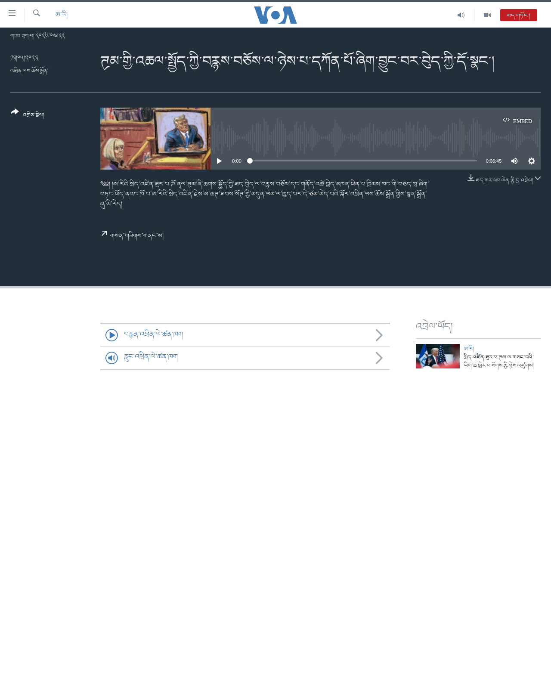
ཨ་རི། (62, 15)
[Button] (27, 116)
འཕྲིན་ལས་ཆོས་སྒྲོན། (29, 70)
